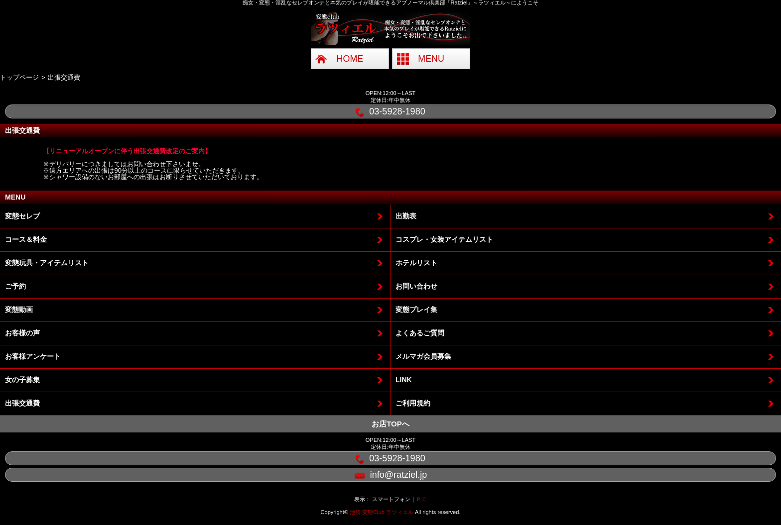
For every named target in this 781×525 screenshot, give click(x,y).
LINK (403, 380)
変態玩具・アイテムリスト (47, 263)
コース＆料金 (26, 239)
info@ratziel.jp (390, 476)
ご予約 (15, 286)
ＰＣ (421, 499)
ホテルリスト (416, 263)
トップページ (19, 77)
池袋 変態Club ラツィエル (381, 512)
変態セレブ (22, 216)
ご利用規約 (412, 403)
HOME (350, 59)
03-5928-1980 (390, 111)
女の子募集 (22, 380)
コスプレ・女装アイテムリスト (444, 239)
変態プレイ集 (416, 310)
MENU (431, 59)
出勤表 (405, 216)
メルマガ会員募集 (423, 356)
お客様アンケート (33, 356)
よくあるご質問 (419, 333)
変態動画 (19, 310)
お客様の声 (22, 333)
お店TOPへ (390, 424)
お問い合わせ (416, 286)
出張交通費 (22, 403)
